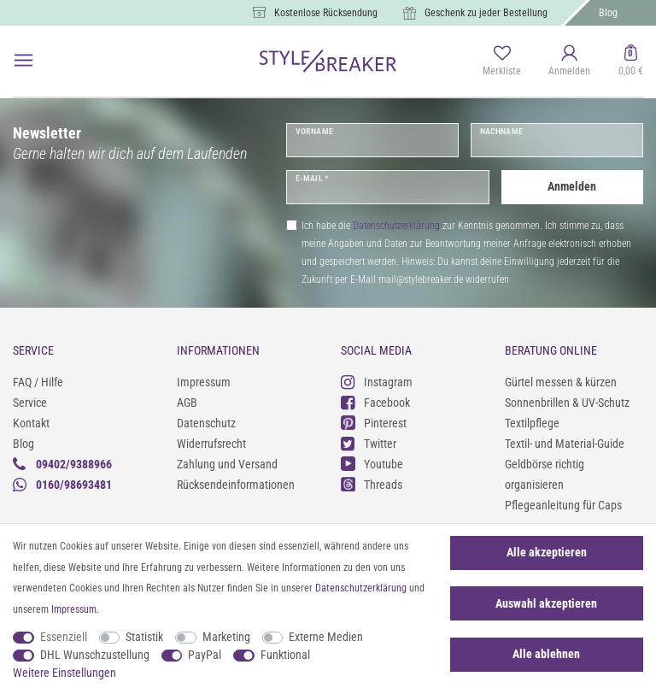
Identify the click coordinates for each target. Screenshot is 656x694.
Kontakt (31, 423)
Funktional (285, 655)
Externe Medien (326, 637)
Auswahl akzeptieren (546, 603)
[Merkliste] (502, 61)
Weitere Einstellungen (64, 672)
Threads (371, 484)
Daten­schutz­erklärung (361, 588)
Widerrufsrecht (211, 443)
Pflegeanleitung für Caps (563, 505)
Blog (608, 13)
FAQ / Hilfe (38, 382)
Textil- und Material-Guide (564, 443)
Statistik (144, 637)
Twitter (368, 443)
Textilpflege (532, 423)
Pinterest (374, 422)
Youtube (372, 463)
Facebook (375, 402)
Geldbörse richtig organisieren (544, 474)
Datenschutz (206, 423)
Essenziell (63, 637)
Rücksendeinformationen (236, 484)
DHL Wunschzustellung (94, 655)
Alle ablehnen (546, 654)
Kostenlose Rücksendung (326, 13)
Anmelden (572, 186)
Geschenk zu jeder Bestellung (486, 13)
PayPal (204, 655)
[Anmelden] (570, 61)
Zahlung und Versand (227, 464)
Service (30, 402)
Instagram (377, 381)
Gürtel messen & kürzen (561, 382)
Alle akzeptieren (547, 552)
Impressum (204, 382)
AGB (187, 402)
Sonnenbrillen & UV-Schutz (567, 402)
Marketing (226, 637)
